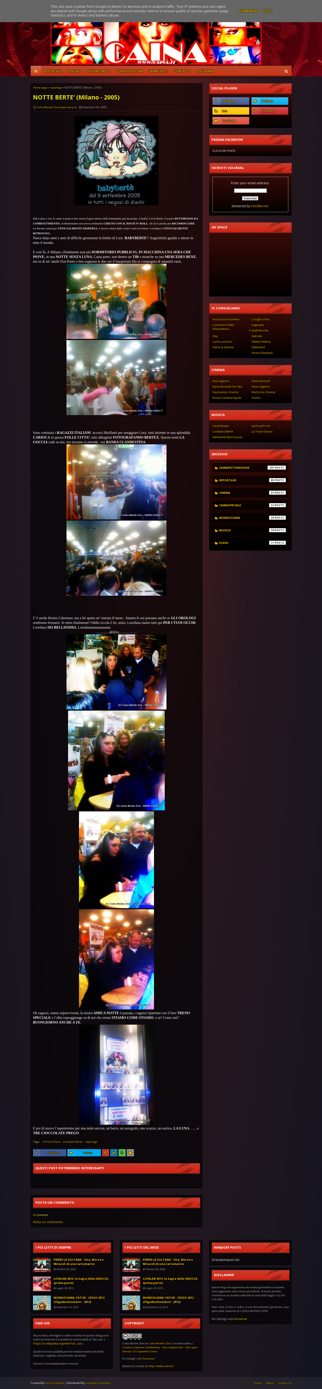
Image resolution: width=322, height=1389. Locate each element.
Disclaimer (148, 1358)
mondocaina (252, 518)
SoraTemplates (54, 1383)
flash (252, 543)
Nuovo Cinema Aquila (226, 398)
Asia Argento (220, 381)
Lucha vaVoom (222, 342)
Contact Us (285, 1383)
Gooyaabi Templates (98, 1383)
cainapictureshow (252, 468)
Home (258, 1383)
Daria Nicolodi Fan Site (227, 386)
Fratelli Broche (258, 330)
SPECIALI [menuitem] (75, 71)
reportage (56, 87)
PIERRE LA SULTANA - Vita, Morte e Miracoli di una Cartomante (79, 1262)
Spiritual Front (260, 426)
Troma (255, 398)
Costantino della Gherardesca (223, 327)
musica (252, 530)
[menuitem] (36, 71)
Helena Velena (260, 342)
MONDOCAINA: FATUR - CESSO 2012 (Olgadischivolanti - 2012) (79, 1300)
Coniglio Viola (260, 319)
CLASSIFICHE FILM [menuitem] (129, 71)
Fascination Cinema (225, 392)
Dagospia (257, 325)
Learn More (248, 11)
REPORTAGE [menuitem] (53, 71)
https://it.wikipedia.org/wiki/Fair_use (57, 1343)
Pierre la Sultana (223, 347)
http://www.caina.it (161, 1366)
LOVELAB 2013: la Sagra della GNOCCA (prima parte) (81, 1281)
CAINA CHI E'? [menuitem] (158, 71)
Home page (40, 87)
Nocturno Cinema (263, 392)
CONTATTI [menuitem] (182, 71)
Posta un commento (48, 1222)
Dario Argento (260, 386)
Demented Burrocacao (227, 437)
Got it (267, 11)
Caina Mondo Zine (159, 1343)
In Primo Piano (51, 1142)
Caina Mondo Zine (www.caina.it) (56, 107)
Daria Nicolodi (260, 381)
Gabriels (256, 336)
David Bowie (220, 426)
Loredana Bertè (72, 1142)
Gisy (215, 336)
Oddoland (258, 347)
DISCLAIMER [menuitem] (205, 71)
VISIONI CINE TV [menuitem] (98, 71)
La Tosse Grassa (261, 431)
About (270, 1383)
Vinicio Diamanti (262, 353)
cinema (252, 493)
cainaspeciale (252, 505)
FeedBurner (260, 206)
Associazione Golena (225, 319)
